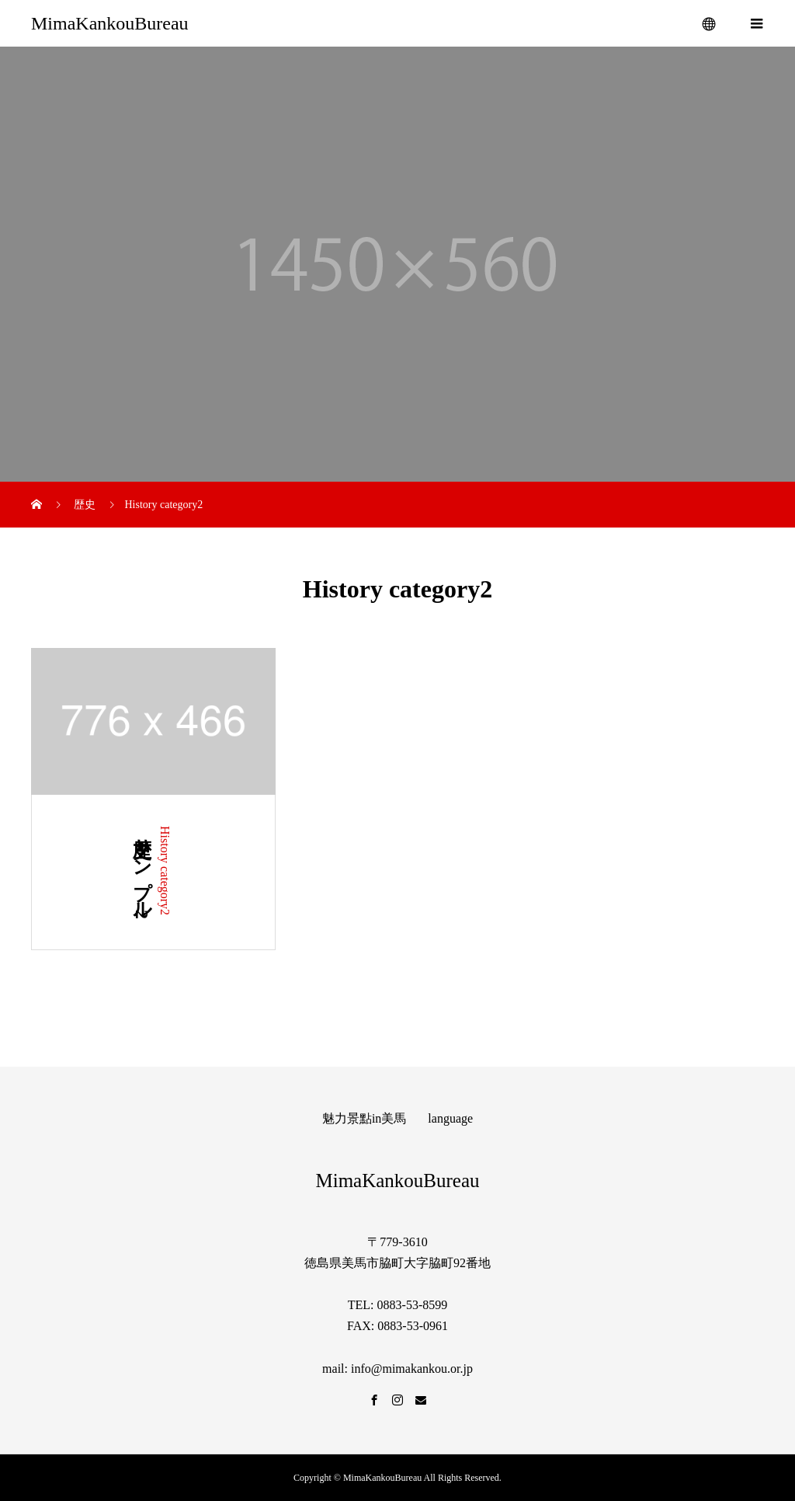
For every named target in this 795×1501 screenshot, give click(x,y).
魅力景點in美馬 (364, 1118)
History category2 (165, 870)
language (450, 1118)
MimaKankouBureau (110, 23)
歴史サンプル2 (142, 872)
